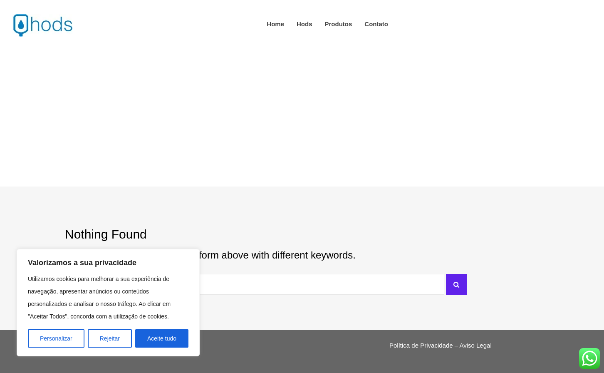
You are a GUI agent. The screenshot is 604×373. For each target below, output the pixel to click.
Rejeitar (110, 338)
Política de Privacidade (421, 345)
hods (304, 23)
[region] (108, 302)
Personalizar (56, 338)
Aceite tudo (161, 338)
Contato (376, 23)
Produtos (338, 23)
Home (275, 23)
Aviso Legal (475, 345)
